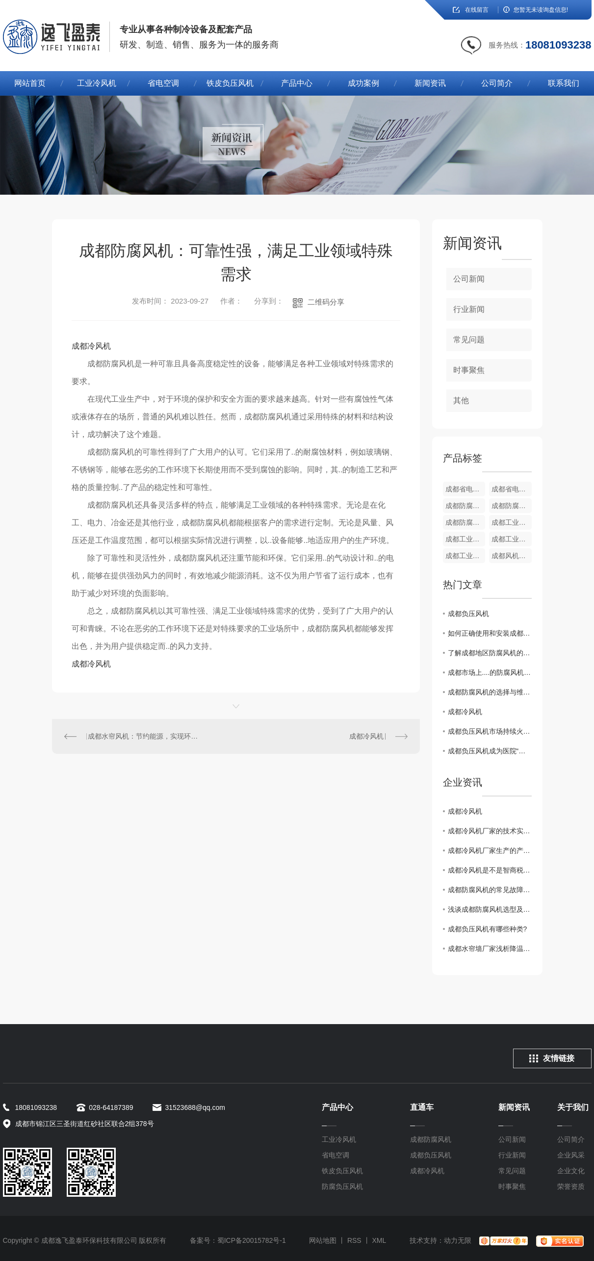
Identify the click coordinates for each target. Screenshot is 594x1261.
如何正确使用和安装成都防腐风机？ (490, 633)
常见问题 (469, 339)
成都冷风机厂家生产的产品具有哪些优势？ (490, 850)
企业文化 (571, 1170)
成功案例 (363, 83)
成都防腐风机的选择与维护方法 (490, 692)
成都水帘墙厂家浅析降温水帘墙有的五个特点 (490, 948)
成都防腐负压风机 (465, 506)
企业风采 (571, 1155)
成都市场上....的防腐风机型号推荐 (490, 672)
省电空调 (163, 83)
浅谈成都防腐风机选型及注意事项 (490, 909)
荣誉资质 (571, 1186)
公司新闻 (469, 279)
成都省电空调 (465, 489)
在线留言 (477, 9)
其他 (461, 400)
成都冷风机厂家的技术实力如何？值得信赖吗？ (490, 831)
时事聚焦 (469, 370)
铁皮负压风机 (230, 83)
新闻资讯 (430, 83)
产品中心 (296, 83)
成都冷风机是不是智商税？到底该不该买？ (490, 870)
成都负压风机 (468, 614)
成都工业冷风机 (511, 522)
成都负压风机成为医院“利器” (490, 751)
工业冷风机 (96, 83)
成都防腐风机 (430, 1139)
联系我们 (563, 83)
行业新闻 (469, 309)
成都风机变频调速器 (511, 556)
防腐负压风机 (342, 1186)
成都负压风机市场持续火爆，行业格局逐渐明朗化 (490, 731)
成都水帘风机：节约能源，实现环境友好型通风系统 (144, 736)
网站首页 (30, 83)
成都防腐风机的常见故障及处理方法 (490, 890)
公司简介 (497, 83)
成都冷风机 (91, 346)
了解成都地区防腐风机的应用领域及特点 (490, 653)
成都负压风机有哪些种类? (487, 929)
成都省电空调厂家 (511, 489)
